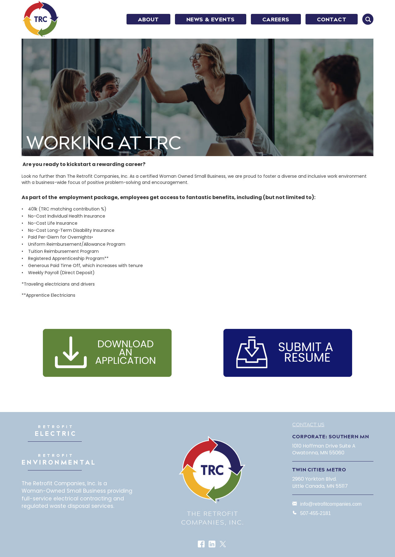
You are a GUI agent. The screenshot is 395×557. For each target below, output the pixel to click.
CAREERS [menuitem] (275, 19)
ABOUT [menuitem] (148, 19)
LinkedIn (212, 544)
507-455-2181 (315, 513)
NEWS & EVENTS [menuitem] (210, 19)
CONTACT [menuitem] (331, 19)
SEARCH (367, 19)
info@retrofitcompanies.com (330, 504)
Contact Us (308, 424)
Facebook (202, 544)
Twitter (223, 544)
